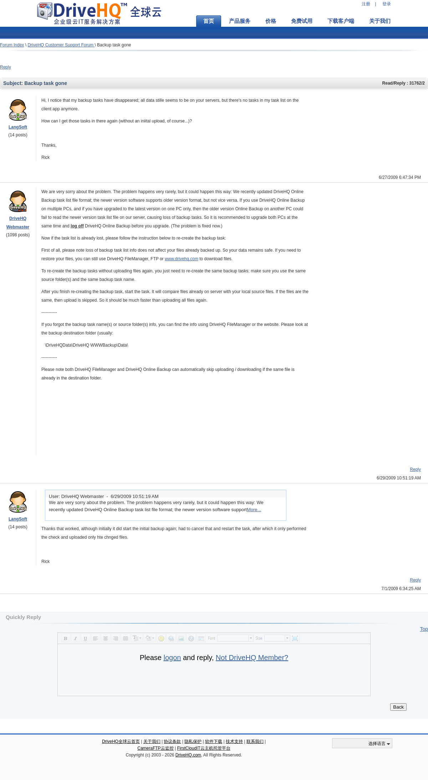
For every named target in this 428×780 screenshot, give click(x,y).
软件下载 (213, 741)
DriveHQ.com (188, 755)
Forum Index (12, 44)
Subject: (13, 83)
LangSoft (18, 127)
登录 (386, 3)
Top (424, 629)
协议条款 (172, 741)
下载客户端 (340, 21)
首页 (208, 21)
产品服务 (239, 21)
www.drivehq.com (181, 258)
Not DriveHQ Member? (252, 657)
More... (254, 509)
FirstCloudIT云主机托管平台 (203, 748)
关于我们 (380, 21)
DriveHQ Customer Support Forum (61, 44)
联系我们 (255, 741)
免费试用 (301, 21)
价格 (270, 21)
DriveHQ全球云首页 (121, 741)
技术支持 (234, 741)
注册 (366, 3)
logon (172, 657)
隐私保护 (193, 741)
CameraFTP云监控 (155, 748)
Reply (5, 67)
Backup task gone (114, 44)
